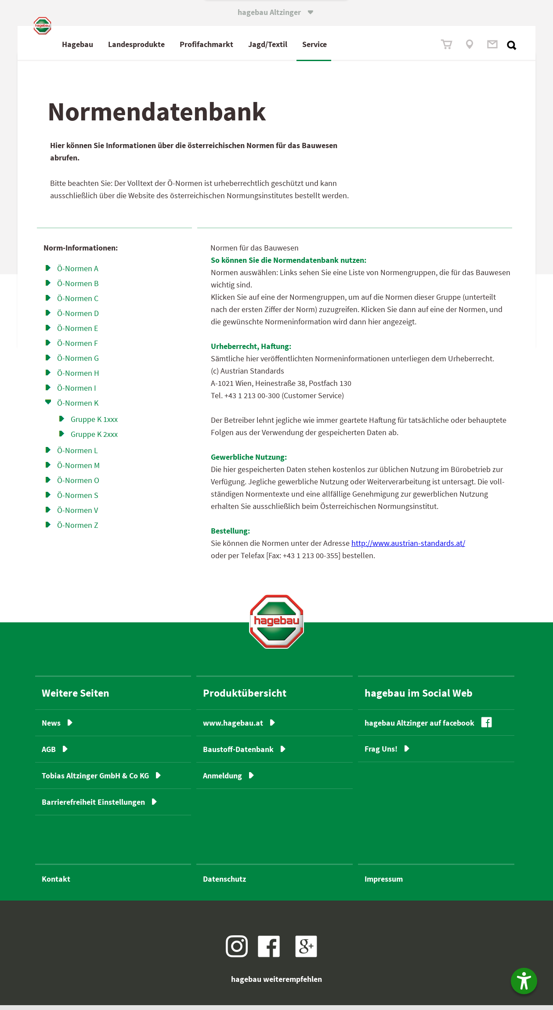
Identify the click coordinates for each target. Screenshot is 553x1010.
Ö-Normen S (77, 500)
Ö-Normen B (78, 288)
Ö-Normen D (78, 318)
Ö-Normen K (77, 408)
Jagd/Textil (306, 44)
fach (243, 44)
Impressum (384, 884)
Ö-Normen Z (77, 530)
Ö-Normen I (76, 393)
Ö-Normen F (77, 348)
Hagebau (116, 44)
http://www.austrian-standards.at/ (408, 548)
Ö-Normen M (78, 470)
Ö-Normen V (77, 515)
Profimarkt (245, 44)
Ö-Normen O (78, 485)
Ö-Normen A (77, 273)
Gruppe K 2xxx (94, 439)
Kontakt (56, 884)
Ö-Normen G (78, 363)
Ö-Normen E (77, 333)
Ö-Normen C (77, 303)
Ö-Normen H (78, 378)
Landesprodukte (175, 44)
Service (353, 44)
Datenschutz (224, 884)
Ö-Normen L (77, 455)
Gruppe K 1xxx (94, 424)
